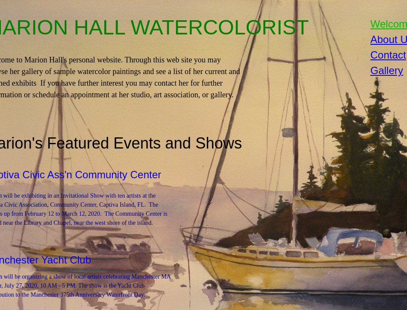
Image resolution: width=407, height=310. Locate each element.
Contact (388, 55)
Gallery (386, 70)
